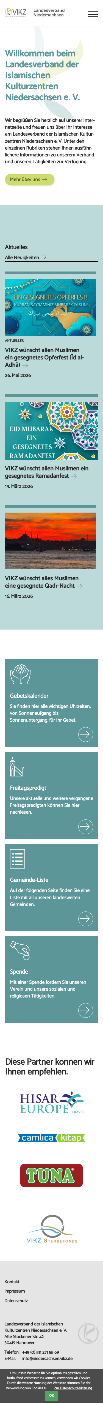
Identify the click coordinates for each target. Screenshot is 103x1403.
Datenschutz (16, 1301)
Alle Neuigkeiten (22, 258)
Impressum (14, 1291)
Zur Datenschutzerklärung (73, 1388)
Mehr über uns (25, 180)
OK (51, 1396)
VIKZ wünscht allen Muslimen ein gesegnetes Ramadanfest (46, 472)
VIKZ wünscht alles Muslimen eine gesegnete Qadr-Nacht (42, 582)
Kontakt (11, 1282)
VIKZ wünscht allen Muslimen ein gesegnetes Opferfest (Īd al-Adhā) (44, 357)
